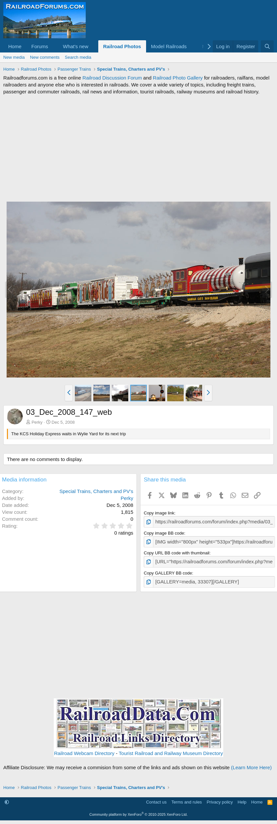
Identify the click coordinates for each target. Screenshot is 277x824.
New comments (45, 57)
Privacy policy (220, 799)
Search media (78, 57)
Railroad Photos (122, 46)
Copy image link (159, 513)
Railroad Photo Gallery (178, 78)
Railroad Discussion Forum (112, 78)
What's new (75, 46)
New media (14, 57)
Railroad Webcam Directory (84, 750)
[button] (53, 46)
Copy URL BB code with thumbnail (176, 551)
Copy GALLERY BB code (168, 570)
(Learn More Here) (251, 764)
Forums (39, 46)
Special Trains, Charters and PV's (96, 491)
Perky (37, 422)
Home (14, 46)
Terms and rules (186, 799)
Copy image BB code (164, 532)
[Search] (267, 46)
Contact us (156, 799)
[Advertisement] (138, 148)
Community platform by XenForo (138, 811)
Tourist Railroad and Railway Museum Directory (171, 750)
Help (242, 799)
